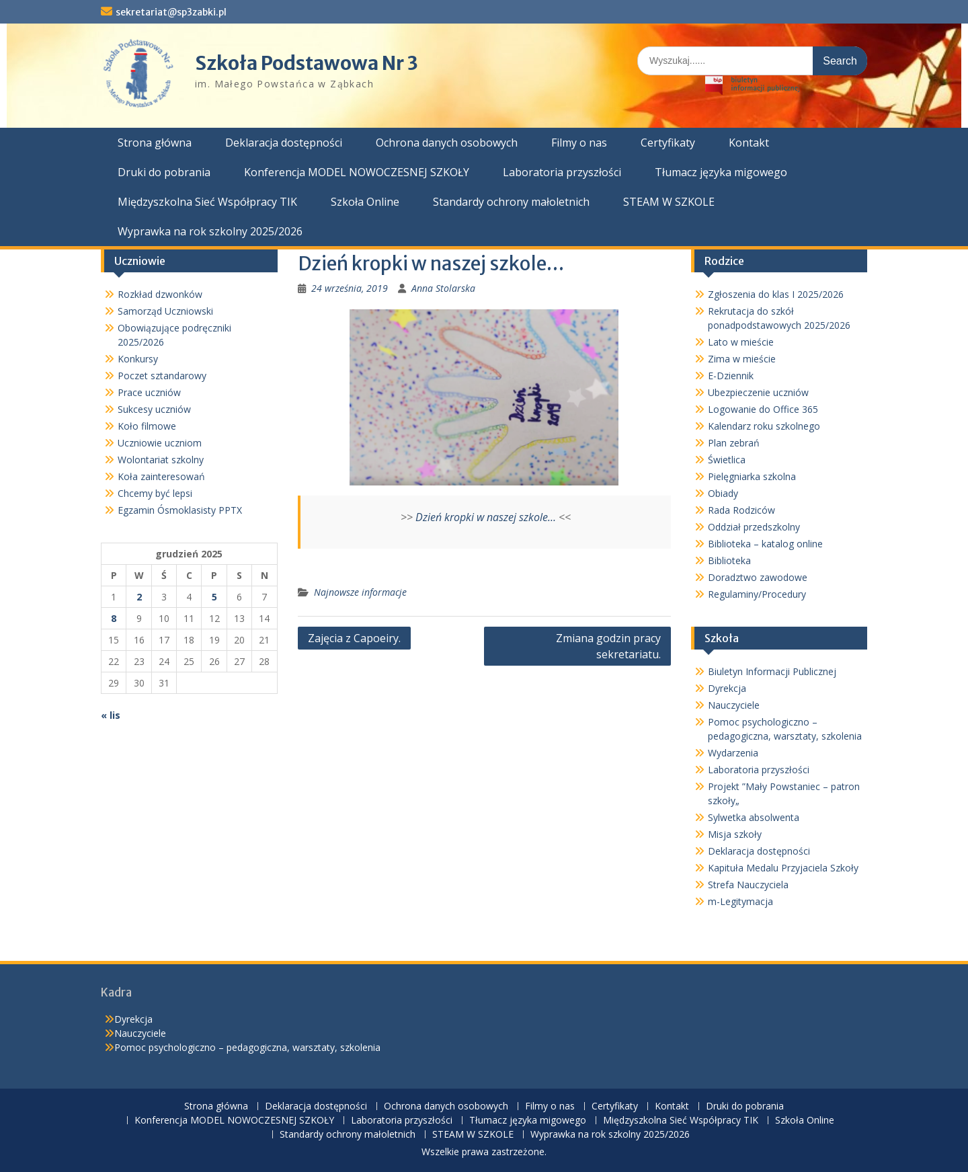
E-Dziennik (731, 375)
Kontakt (749, 142)
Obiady (723, 493)
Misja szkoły (735, 834)
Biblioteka (729, 560)
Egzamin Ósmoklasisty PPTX (180, 510)
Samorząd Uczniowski (165, 311)
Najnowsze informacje (360, 592)
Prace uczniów (149, 392)
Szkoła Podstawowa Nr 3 (306, 63)
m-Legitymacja (740, 901)
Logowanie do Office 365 (763, 409)
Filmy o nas (579, 142)
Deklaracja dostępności (283, 142)
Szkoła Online (365, 201)
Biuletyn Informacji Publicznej (772, 671)
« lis (110, 715)
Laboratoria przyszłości (562, 172)
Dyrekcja (727, 688)
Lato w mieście (741, 342)
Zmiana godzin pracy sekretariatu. (608, 646)
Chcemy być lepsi (155, 493)
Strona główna (155, 142)
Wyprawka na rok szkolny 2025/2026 (210, 231)
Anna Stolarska (443, 288)
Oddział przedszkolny (754, 526)
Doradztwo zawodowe (757, 577)
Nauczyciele (734, 705)
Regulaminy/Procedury (757, 594)
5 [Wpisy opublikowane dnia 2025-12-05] (214, 596)
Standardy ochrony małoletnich (511, 201)
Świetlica (726, 459)
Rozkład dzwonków (160, 294)
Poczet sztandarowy (162, 375)
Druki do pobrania (164, 172)
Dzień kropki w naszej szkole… (485, 517)
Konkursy (138, 358)
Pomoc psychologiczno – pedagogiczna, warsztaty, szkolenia (247, 1047)
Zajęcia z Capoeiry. (354, 638)
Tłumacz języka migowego (721, 172)
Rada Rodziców (741, 510)
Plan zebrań (734, 442)
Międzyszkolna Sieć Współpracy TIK (207, 201)
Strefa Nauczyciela (748, 884)
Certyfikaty (668, 142)
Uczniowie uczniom (160, 442)
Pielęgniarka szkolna (752, 476)
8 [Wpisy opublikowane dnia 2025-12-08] (113, 618)
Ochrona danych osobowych (447, 142)
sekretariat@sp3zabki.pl (171, 12)
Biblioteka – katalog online (765, 543)
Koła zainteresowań (161, 476)
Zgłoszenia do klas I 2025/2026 (776, 294)
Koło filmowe (147, 426)
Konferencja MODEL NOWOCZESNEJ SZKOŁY (356, 172)
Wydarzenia (733, 752)
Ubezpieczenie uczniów (758, 392)
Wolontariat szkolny (161, 459)
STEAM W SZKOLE (669, 201)
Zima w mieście (742, 358)
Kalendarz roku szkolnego (764, 426)
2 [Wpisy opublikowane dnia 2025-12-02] (139, 596)
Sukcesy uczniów (154, 409)
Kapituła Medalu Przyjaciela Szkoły (783, 867)
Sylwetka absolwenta (753, 817)
